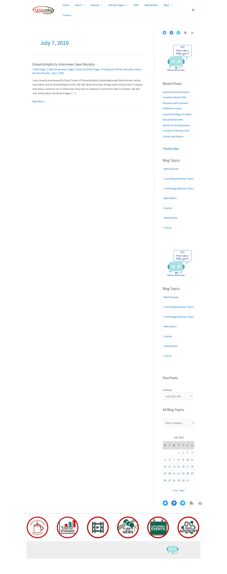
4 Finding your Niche (114, 63)
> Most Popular (171, 162)
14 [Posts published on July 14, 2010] (174, 481)
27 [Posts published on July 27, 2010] (169, 495)
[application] (86, 7)
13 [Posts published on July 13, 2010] (169, 481)
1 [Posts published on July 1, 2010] (178, 468)
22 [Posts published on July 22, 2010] (178, 488)
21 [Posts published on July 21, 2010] (174, 488)
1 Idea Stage (39, 63)
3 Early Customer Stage (89, 63)
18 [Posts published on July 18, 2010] (192, 481)
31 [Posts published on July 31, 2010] (187, 495)
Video (141, 63)
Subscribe (172, 142)
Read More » (39, 95)
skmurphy (132, 63)
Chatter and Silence (173, 130)
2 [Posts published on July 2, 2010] (183, 468)
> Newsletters (170, 222)
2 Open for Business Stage (61, 63)
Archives (167, 404)
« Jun (175, 505)
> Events (167, 231)
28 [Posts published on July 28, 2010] (174, 495)
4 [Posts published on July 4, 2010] (192, 468)
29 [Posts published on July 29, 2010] (178, 495)
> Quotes (168, 212)
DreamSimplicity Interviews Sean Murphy (65, 58)
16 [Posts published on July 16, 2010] (183, 481)
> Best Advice (170, 202)
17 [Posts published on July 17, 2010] (187, 481)
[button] (193, 7)
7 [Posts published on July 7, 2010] (174, 474)
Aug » (182, 505)
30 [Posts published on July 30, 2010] (183, 495)
